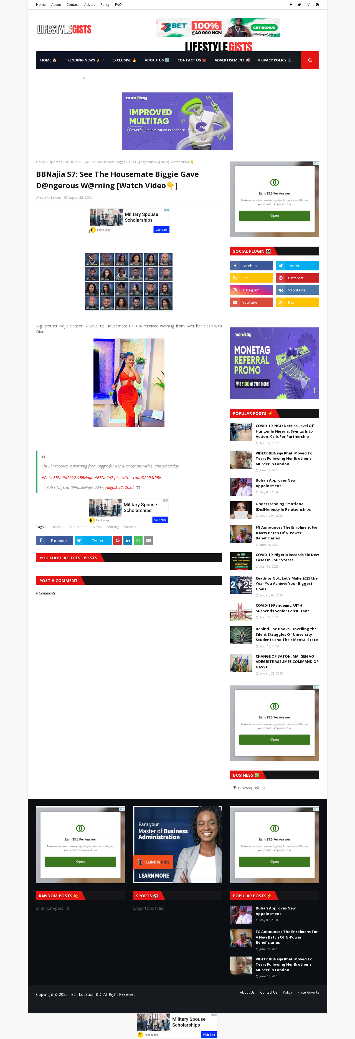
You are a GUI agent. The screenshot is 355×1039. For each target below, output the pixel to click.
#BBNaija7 (104, 477)
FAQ (118, 4)
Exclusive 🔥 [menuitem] (124, 60)
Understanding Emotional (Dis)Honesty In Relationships (283, 506)
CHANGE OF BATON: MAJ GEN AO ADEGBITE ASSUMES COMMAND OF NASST (287, 662)
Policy (105, 4)
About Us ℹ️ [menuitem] (157, 60)
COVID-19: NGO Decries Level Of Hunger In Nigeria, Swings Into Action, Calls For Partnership (285, 431)
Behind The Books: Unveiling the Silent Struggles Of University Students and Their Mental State (287, 634)
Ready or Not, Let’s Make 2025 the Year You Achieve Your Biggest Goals (287, 583)
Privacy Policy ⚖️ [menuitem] (275, 60)
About (56, 4)
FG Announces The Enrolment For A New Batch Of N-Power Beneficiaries (287, 533)
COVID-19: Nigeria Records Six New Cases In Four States (287, 557)
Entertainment (79, 526)
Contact (73, 4)
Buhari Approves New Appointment (276, 483)
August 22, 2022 (120, 487)
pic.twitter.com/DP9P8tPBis (138, 477)
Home (41, 4)
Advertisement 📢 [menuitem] (232, 60)
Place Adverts (308, 992)
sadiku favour (50, 197)
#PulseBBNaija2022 (59, 477)
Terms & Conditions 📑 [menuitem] (63, 78)
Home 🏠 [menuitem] (48, 60)
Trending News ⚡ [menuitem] (82, 60)
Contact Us (268, 992)
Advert (89, 4)
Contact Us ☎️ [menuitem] (192, 60)
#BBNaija (85, 477)
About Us (247, 992)
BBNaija (58, 526)
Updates (55, 162)
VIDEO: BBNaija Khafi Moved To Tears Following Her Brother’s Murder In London (284, 458)
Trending (112, 526)
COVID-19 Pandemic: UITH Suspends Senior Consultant (282, 608)
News (97, 526)
